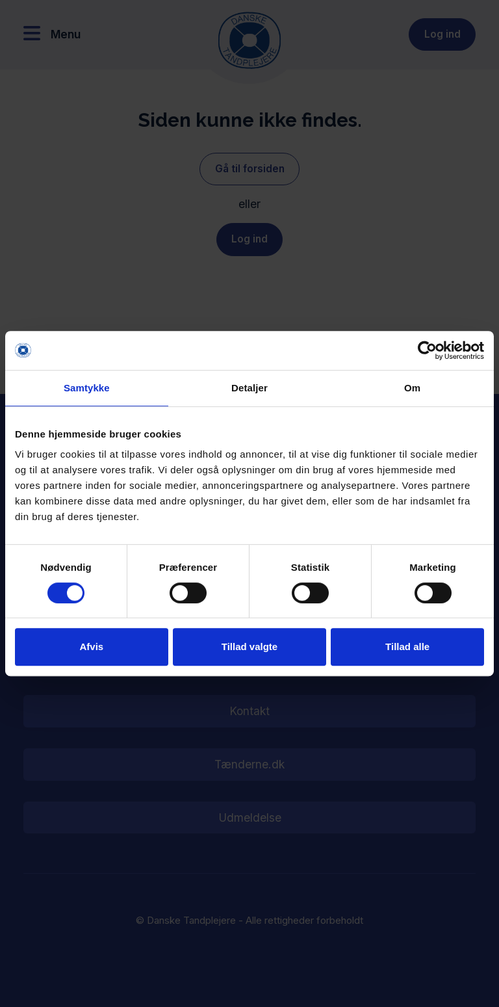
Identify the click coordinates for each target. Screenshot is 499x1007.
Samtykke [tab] (87, 387)
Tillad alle (407, 646)
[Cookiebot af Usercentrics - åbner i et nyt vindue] (427, 350)
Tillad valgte (249, 646)
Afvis (91, 646)
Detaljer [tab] (249, 387)
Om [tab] (412, 387)
